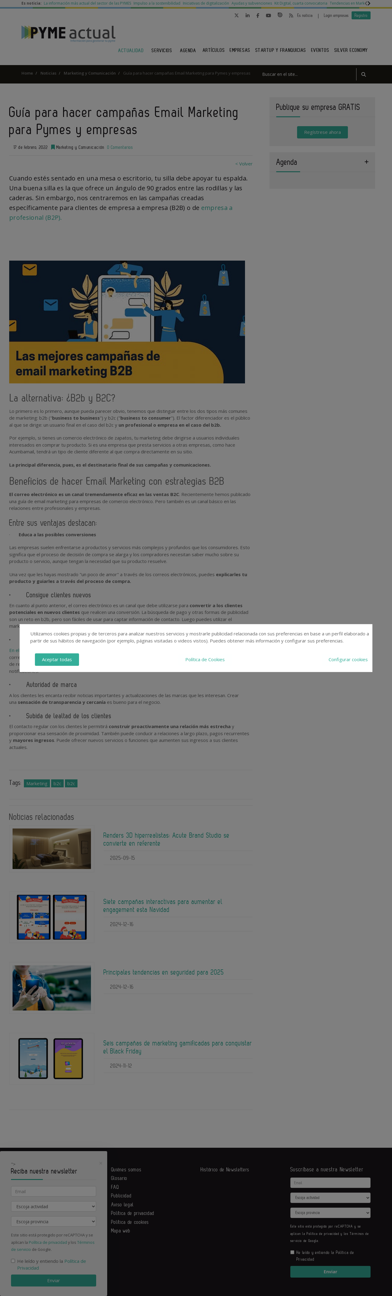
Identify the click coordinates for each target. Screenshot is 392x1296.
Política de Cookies (205, 659)
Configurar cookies (348, 659)
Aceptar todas (57, 659)
